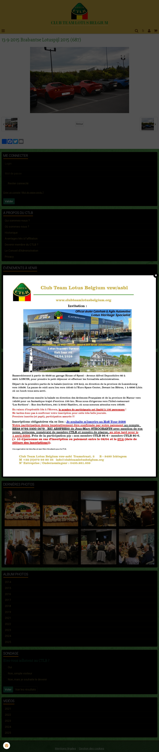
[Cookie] (6, 745)
